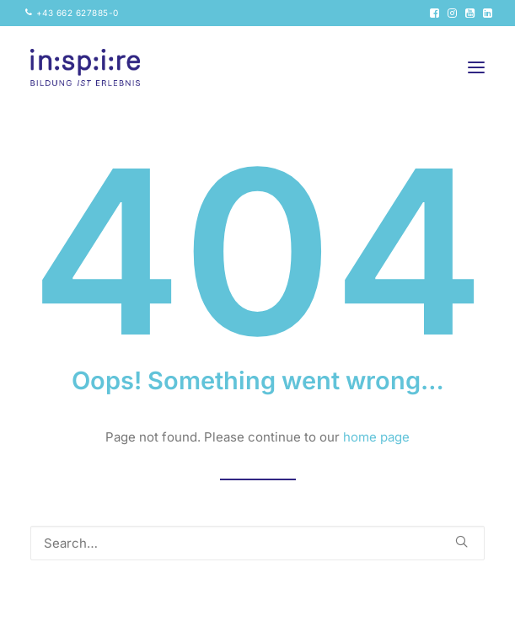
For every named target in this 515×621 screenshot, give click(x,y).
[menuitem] (72, 12)
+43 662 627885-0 (77, 13)
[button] (434, 13)
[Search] (257, 543)
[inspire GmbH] (85, 67)
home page (376, 437)
